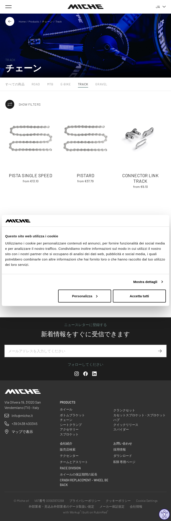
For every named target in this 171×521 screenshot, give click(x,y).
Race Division (70, 468)
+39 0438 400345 (24, 423)
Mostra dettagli (145, 282)
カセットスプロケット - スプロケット (139, 415)
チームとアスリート (74, 462)
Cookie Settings (147, 501)
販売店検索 (67, 449)
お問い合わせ (122, 443)
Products (33, 21)
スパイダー (121, 429)
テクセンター (69, 455)
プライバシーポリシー (84, 501)
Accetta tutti (139, 296)
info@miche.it (22, 415)
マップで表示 (22, 431)
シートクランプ (71, 425)
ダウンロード (122, 455)
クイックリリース (125, 425)
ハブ (116, 420)
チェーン (47, 21)
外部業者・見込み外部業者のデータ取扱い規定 (61, 506)
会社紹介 (66, 443)
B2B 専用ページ (124, 462)
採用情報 (119, 449)
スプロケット (69, 434)
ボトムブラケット (72, 415)
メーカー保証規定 (112, 506)
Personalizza (85, 296)
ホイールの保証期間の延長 (78, 474)
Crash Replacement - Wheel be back (84, 482)
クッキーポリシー (118, 501)
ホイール (66, 409)
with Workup (72, 512)
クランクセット (124, 410)
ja (161, 7)
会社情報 (136, 506)
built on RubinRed (95, 512)
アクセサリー (69, 429)
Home (22, 21)
